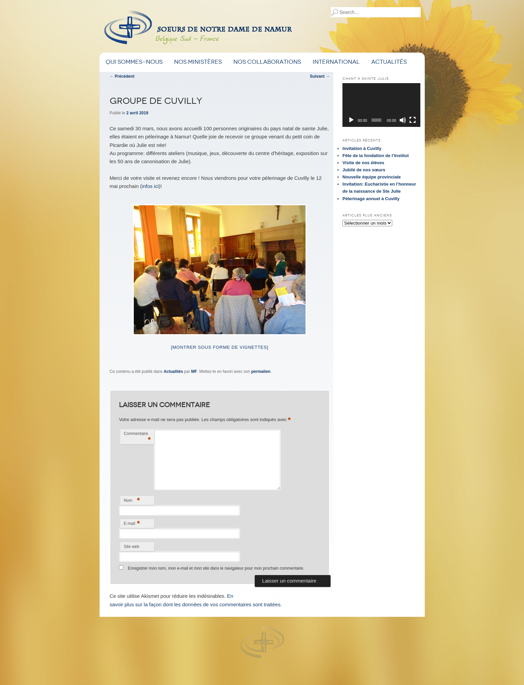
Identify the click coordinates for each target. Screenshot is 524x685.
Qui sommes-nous (134, 61)
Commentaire (137, 437)
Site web (131, 546)
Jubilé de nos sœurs (363, 169)
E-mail (132, 523)
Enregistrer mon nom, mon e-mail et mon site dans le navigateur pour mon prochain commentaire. (216, 568)
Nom (132, 500)
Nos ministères (198, 61)
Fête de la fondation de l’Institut (375, 155)
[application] (381, 105)
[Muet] (402, 120)
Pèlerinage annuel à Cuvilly (370, 198)
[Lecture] (351, 120)
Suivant (320, 76)
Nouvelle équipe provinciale (371, 176)
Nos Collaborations (267, 61)
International (336, 61)
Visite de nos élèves (363, 162)
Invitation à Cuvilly (361, 148)
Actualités (389, 61)
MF (194, 371)
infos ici (150, 186)
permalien (261, 371)
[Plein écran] (412, 120)
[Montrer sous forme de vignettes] (220, 347)
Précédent (122, 76)
